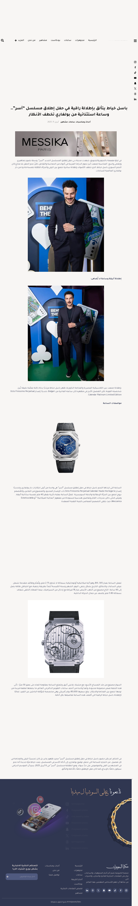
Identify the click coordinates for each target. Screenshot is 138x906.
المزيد (19, 40)
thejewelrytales (135, 67)
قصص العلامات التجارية (71, 889)
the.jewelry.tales (135, 73)
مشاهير (43, 40)
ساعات (67, 40)
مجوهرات (79, 40)
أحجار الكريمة (76, 880)
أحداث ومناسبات (83, 122)
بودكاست (55, 40)
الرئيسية (92, 40)
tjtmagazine (135, 62)
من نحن (31, 40)
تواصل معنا (54, 875)
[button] (2, 40)
